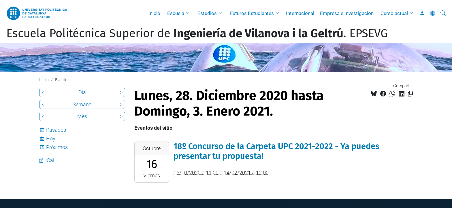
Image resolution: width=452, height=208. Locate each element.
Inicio (154, 13)
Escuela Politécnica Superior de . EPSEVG (197, 33)
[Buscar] (443, 13)
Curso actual (394, 13)
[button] (189, 13)
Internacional (300, 13)
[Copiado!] (410, 93)
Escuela (175, 13)
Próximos (57, 147)
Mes (82, 116)
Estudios (207, 13)
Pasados (56, 130)
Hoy (50, 138)
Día (82, 92)
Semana (82, 104)
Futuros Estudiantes (252, 13)
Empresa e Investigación (347, 13)
